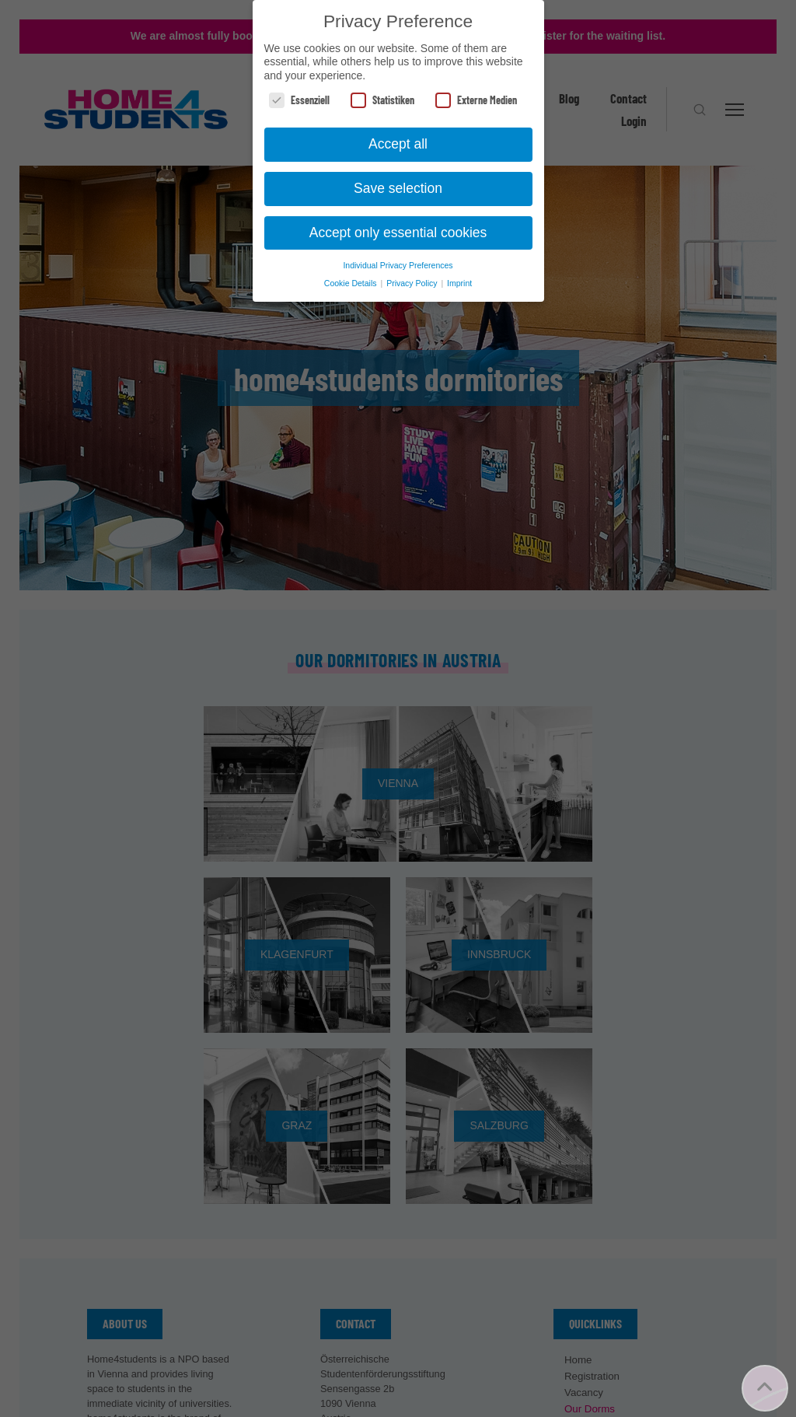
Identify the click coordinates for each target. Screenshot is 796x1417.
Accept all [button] (398, 144)
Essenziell (299, 100)
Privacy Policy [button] (412, 283)
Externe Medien (476, 100)
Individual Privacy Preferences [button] (397, 265)
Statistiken (382, 100)
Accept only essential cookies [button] (398, 232)
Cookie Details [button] (351, 283)
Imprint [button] (459, 283)
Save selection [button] (398, 188)
